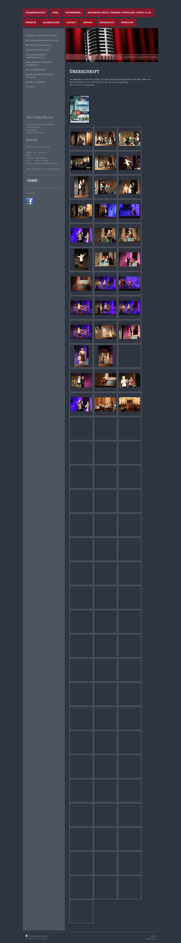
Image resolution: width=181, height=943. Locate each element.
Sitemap (45, 936)
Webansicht (150, 938)
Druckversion (33, 936)
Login (153, 936)
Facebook (30, 193)
